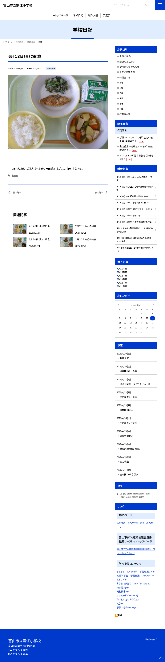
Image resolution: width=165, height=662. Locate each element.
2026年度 (122, 268)
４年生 (147, 493)
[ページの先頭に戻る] (161, 658)
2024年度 (122, 275)
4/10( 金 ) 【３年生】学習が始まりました (133, 202)
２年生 (135, 493)
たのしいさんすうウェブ (128, 599)
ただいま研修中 (127, 72)
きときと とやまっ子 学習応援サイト (136, 571)
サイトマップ (151, 639)
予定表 (106, 15)
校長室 (15, 175)
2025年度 (122, 272)
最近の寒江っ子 (127, 61)
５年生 (123, 497)
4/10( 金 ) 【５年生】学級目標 (128, 215)
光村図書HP (123, 591)
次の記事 (99, 192)
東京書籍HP (123, 587)
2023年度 (122, 279)
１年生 (129, 493)
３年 (121, 93)
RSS (120, 614)
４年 (121, 98)
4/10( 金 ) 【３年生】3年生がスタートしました (135, 209)
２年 (121, 87)
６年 (121, 108)
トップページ (61, 15)
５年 (121, 103)
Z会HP (120, 603)
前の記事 (17, 192)
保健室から (125, 77)
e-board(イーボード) (127, 595)
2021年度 (122, 286)
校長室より (124, 114)
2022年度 (122, 282)
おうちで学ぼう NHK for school (133, 583)
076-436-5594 (20, 649)
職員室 (135, 497)
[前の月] (118, 305)
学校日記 (78, 15)
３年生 (141, 493)
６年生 (128, 497)
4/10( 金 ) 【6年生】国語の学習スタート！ (133, 196)
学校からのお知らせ (129, 66)
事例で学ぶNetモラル (127, 607)
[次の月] (153, 305)
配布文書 (93, 15)
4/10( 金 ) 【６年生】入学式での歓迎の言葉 (134, 221)
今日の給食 (125, 56)
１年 (121, 82)
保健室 (141, 497)
